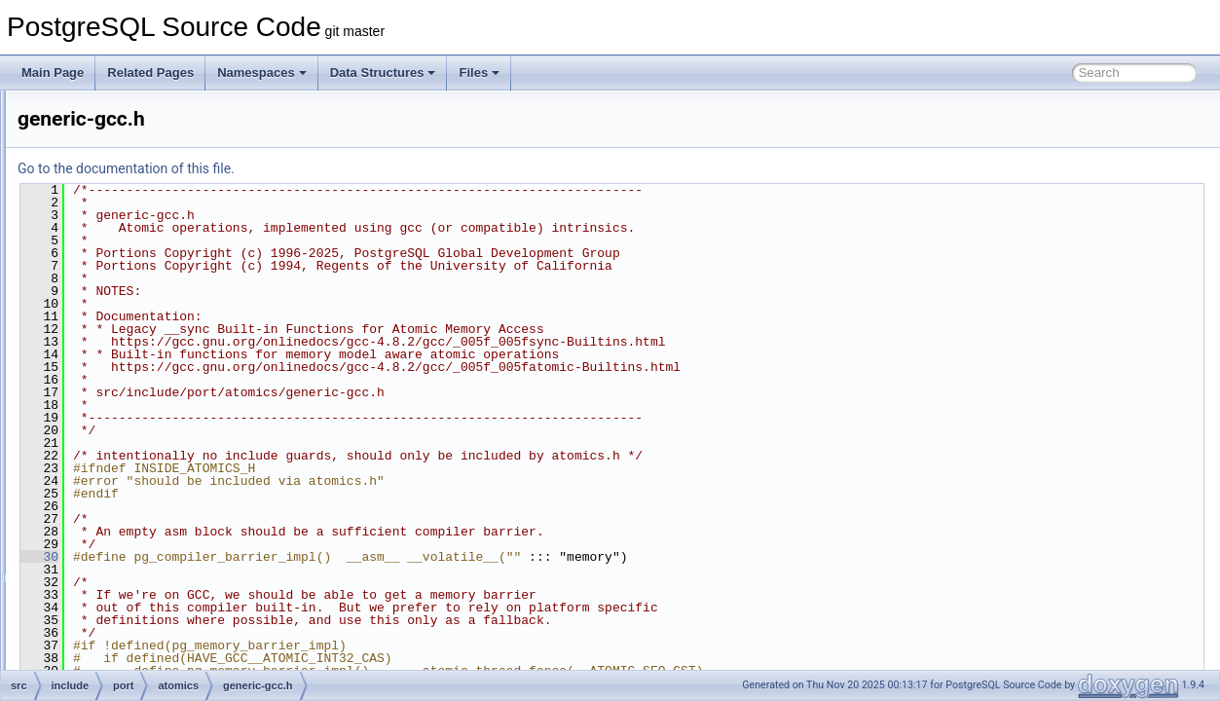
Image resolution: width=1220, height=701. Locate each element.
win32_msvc (143, 475)
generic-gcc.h (162, 389)
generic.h (150, 432)
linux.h (128, 582)
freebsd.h (135, 561)
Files (479, 72)
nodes (111, 154)
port (105, 261)
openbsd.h (138, 625)
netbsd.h (133, 603)
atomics (131, 282)
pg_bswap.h (142, 668)
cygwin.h (134, 518)
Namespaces (262, 72)
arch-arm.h (155, 304)
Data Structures (383, 72)
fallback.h (151, 368)
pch (104, 239)
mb (103, 132)
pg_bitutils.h (142, 646)
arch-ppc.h (154, 325)
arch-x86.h (154, 346)
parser (112, 196)
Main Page (52, 72)
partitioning (124, 218)
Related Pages (150, 72)
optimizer (119, 175)
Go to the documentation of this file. (369, 168)
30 (283, 557)
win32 (126, 454)
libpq (107, 111)
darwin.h (133, 539)
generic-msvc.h (166, 411)
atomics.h (136, 496)
